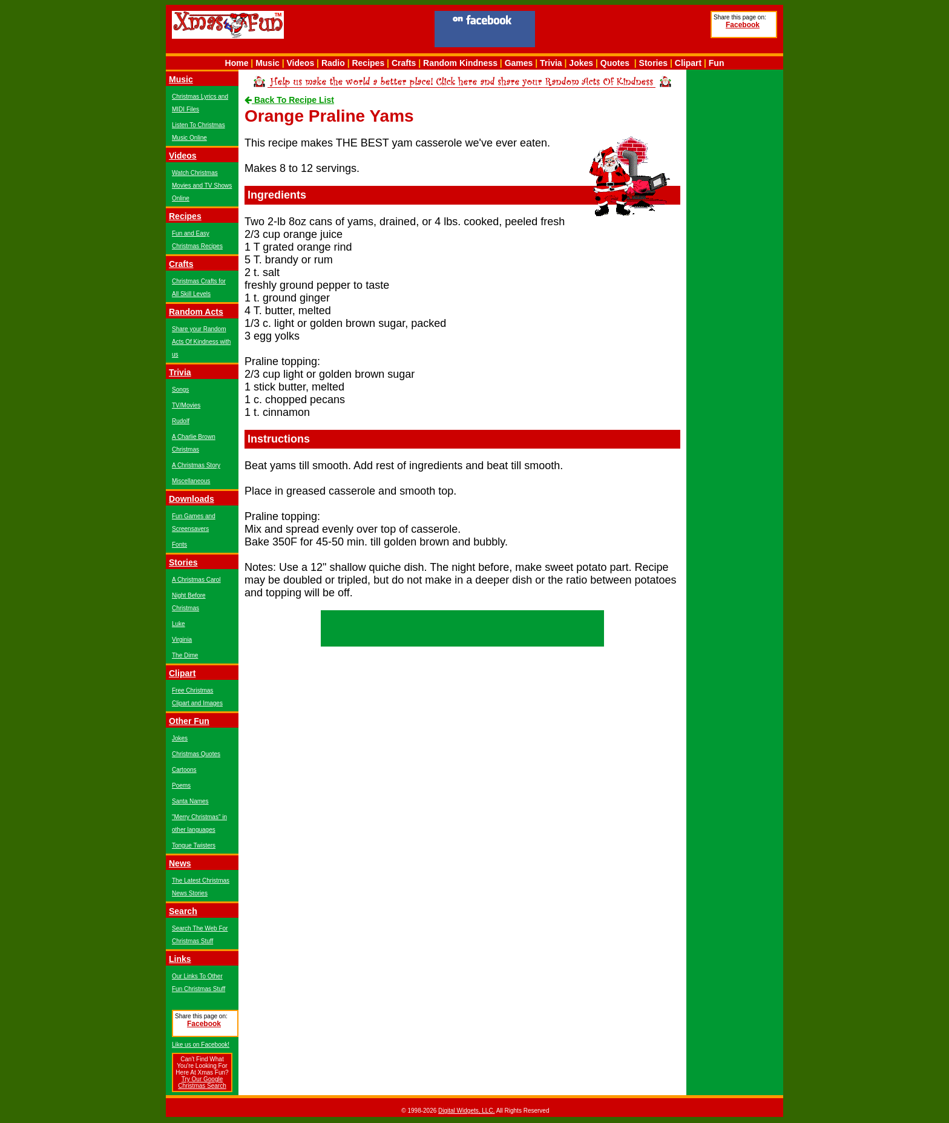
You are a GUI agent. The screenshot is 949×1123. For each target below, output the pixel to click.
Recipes (368, 63)
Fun (716, 63)
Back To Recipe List (289, 100)
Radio (333, 63)
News (180, 863)
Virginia (182, 639)
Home (237, 63)
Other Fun (189, 721)
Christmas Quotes (196, 754)
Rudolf (180, 421)
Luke (178, 624)
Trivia (551, 63)
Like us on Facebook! (200, 1044)
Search (183, 911)
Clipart (688, 63)
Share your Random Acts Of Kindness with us (201, 342)
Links (180, 959)
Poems (181, 785)
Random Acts (196, 312)
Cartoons (184, 769)
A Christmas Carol (196, 579)
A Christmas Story (196, 465)
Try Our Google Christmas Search (202, 1082)
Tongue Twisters (193, 845)
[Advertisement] (623, 31)
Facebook (743, 25)
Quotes (614, 63)
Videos (301, 63)
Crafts (404, 63)
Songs (180, 389)
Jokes (581, 63)
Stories (653, 63)
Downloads (191, 499)
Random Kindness (460, 63)
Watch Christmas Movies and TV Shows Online (202, 186)
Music (267, 63)
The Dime (185, 655)
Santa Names (190, 801)
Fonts (179, 544)
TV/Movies (186, 405)
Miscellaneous (191, 481)
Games (519, 63)
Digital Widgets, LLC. (466, 1110)
